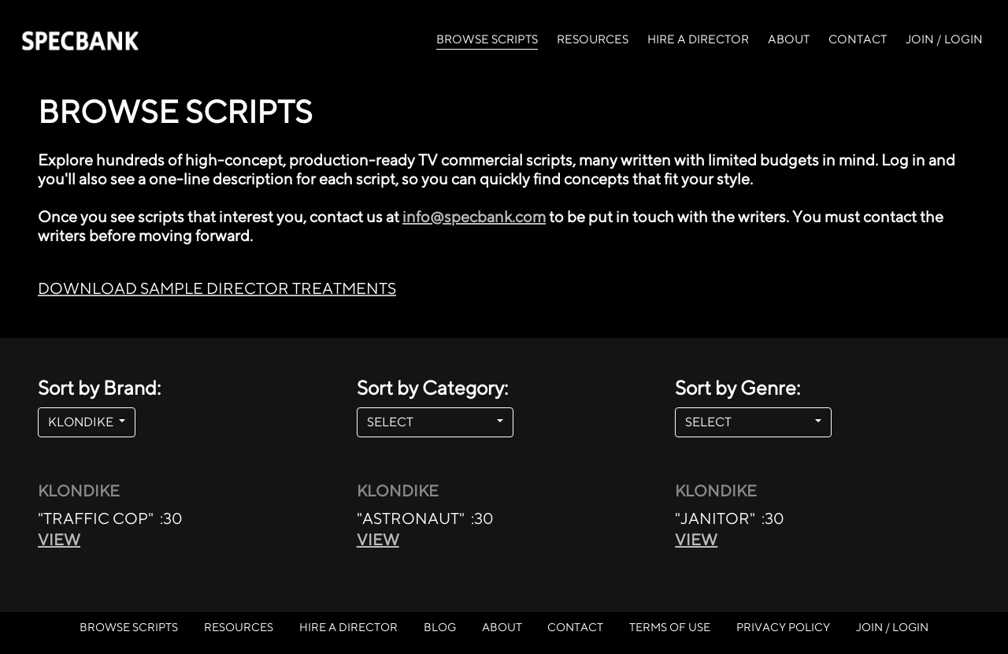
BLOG (440, 627)
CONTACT (857, 39)
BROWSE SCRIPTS (487, 38)
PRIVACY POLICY (783, 627)
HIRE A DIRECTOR (698, 39)
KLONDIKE (82, 421)
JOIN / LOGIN (944, 39)
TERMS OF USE (669, 627)
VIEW (59, 539)
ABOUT (789, 39)
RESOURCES (592, 39)
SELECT (430, 421)
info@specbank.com (474, 216)
